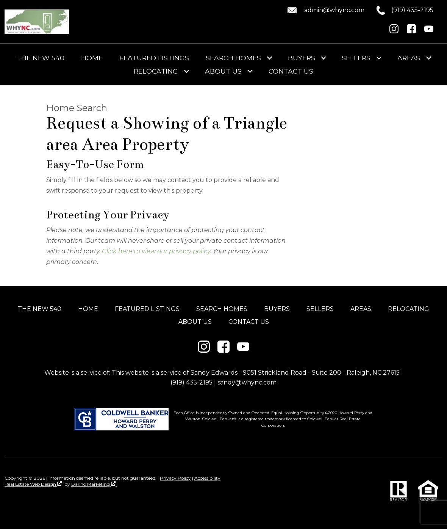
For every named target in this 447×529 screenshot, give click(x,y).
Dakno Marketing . (94, 484)
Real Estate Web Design (33, 484)
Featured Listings (154, 58)
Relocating (408, 308)
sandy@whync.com (247, 382)
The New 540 (40, 58)
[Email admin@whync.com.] (324, 10)
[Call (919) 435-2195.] (398, 10)
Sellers (320, 308)
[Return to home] (37, 21)
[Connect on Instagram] (394, 31)
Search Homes (221, 308)
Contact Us (291, 71)
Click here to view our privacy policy (156, 251)
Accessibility (207, 478)
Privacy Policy (175, 478)
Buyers (277, 308)
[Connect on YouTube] (428, 31)
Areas (360, 308)
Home (92, 58)
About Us (195, 321)
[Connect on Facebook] (411, 31)
